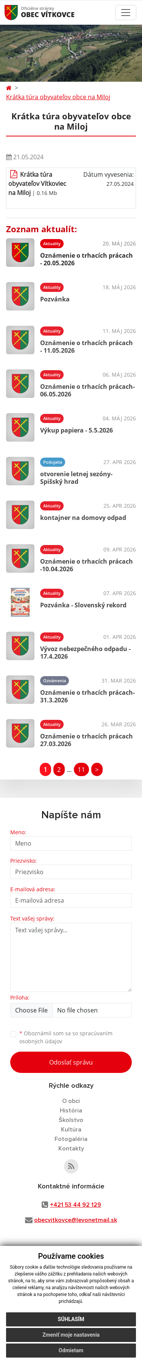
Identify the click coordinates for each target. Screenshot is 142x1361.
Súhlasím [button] (71, 1319)
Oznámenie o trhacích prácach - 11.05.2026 (86, 346)
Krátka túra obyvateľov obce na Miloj (58, 97)
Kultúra (71, 1130)
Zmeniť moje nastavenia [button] (71, 1335)
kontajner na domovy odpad (83, 517)
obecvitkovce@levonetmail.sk (75, 1220)
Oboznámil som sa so (65, 1037)
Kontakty (71, 1149)
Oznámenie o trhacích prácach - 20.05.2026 (86, 259)
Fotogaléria (71, 1139)
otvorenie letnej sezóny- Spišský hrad (76, 477)
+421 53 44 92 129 (75, 1205)
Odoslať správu (71, 1062)
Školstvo (71, 1120)
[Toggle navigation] (125, 12)
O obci (71, 1101)
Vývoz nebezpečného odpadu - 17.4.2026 (85, 652)
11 (81, 769)
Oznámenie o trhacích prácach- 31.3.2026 (87, 696)
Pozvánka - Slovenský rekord (83, 605)
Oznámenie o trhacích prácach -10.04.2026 (86, 565)
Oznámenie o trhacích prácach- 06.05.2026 (87, 390)
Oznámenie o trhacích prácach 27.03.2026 (86, 740)
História (71, 1110)
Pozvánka (55, 299)
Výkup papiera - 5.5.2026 (76, 430)
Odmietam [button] (71, 1350)
